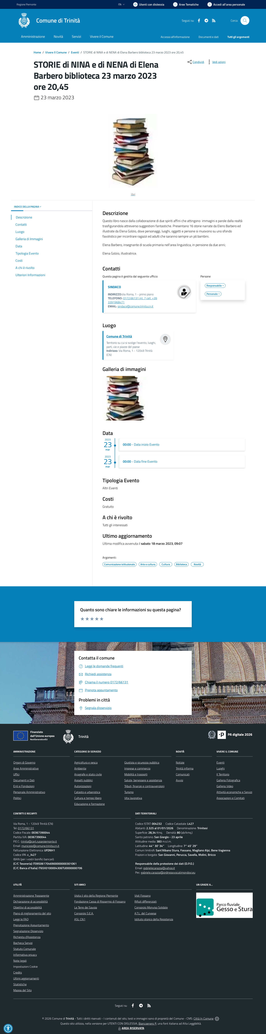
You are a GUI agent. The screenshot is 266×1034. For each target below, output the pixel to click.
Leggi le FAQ (21, 919)
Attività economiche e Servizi (234, 792)
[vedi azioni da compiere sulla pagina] (216, 62)
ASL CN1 (79, 919)
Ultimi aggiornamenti (26, 978)
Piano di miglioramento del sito (32, 913)
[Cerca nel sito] (245, 20)
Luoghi (220, 768)
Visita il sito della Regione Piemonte (96, 895)
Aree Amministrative (26, 768)
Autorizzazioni (82, 786)
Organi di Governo (24, 762)
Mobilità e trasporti (135, 774)
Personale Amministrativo (29, 792)
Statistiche (20, 984)
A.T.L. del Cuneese (145, 913)
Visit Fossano (142, 895)
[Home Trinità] (48, 20)
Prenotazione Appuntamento (31, 925)
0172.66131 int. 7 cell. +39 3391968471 (132, 300)
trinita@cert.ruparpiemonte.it (39, 841)
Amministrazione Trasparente (31, 895)
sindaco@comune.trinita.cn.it (135, 306)
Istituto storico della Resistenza (153, 919)
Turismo (129, 792)
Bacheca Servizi (23, 943)
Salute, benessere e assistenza (143, 780)
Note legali (20, 960)
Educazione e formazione (89, 804)
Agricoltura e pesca (86, 762)
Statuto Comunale (24, 949)
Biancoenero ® (147, 1023)
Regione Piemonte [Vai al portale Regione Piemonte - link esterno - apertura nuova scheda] (26, 4)
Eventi (75, 52)
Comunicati (183, 774)
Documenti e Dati (24, 780)
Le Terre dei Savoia (85, 907)
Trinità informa (184, 768)
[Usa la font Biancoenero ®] (149, 4)
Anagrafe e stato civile (88, 774)
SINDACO (114, 286)
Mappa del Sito (22, 990)
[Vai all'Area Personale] (226, 4)
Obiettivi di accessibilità (27, 907)
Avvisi (179, 780)
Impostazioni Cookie (25, 966)
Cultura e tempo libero (87, 798)
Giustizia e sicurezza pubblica (141, 762)
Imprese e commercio (137, 768)
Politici (17, 798)
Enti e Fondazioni (23, 786)
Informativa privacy (25, 954)
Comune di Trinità (119, 336)
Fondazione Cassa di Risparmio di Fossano (99, 901)
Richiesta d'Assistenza (26, 937)
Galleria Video (224, 786)
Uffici (16, 774)
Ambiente (80, 768)
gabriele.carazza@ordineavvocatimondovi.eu (168, 872)
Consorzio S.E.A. (84, 913)
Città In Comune (204, 1018)
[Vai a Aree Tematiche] (186, 4)
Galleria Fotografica (228, 780)
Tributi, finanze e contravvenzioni (144, 786)
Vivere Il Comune (56, 52)
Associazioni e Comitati (230, 798)
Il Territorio (222, 774)
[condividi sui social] (195, 62)
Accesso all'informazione (175, 37)
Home (37, 52)
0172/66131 (26, 828)
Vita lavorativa (133, 798)
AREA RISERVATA (130, 1028)
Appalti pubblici (83, 780)
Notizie (180, 762)
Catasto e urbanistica (87, 792)
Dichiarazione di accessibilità (30, 901)
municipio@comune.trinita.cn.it (40, 846)
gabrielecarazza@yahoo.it (159, 868)
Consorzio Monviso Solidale (151, 907)
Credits (17, 972)
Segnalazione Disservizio (28, 931)
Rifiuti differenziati (145, 901)
